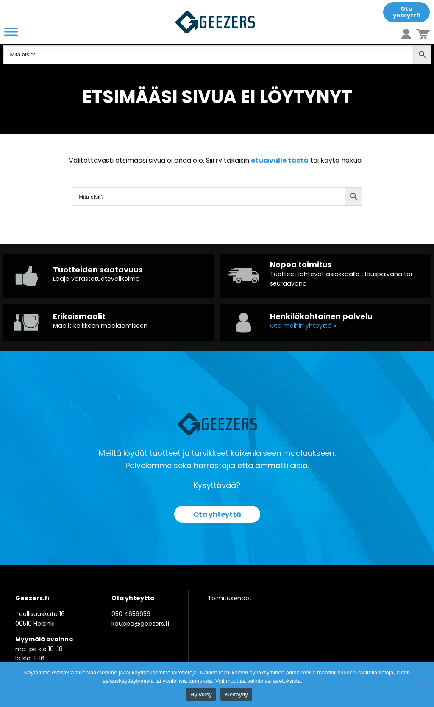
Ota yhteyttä (406, 12)
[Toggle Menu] (11, 32)
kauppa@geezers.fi (140, 623)
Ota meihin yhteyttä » (303, 326)
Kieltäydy (236, 694)
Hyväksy (201, 694)
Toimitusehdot (230, 598)
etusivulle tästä (280, 160)
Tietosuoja (317, 681)
